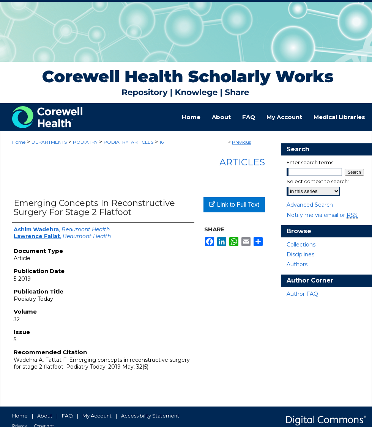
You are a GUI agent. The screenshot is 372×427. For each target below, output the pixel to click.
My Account (97, 416)
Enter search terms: (310, 162)
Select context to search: (318, 181)
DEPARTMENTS (49, 142)
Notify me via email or (322, 215)
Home (18, 142)
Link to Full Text (234, 204)
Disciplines (300, 254)
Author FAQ (302, 293)
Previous (241, 142)
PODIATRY (85, 142)
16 (161, 142)
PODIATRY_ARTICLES (128, 142)
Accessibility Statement (150, 416)
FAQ (67, 416)
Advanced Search (310, 204)
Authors (297, 264)
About (44, 416)
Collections (301, 244)
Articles (242, 162)
